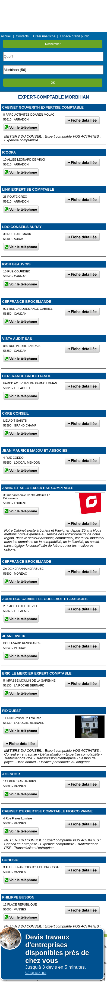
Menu (53, 4)
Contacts (22, 36)
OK (53, 82)
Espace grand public (74, 36)
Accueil (6, 36)
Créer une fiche (44, 36)
